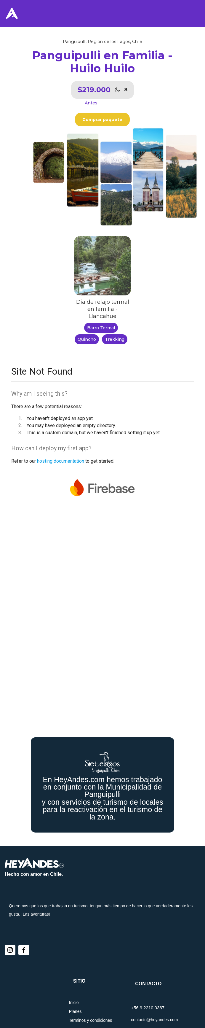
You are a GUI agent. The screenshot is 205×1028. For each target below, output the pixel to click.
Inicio (74, 1002)
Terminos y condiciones (90, 1020)
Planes (75, 1011)
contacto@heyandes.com (154, 1019)
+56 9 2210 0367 (147, 1007)
